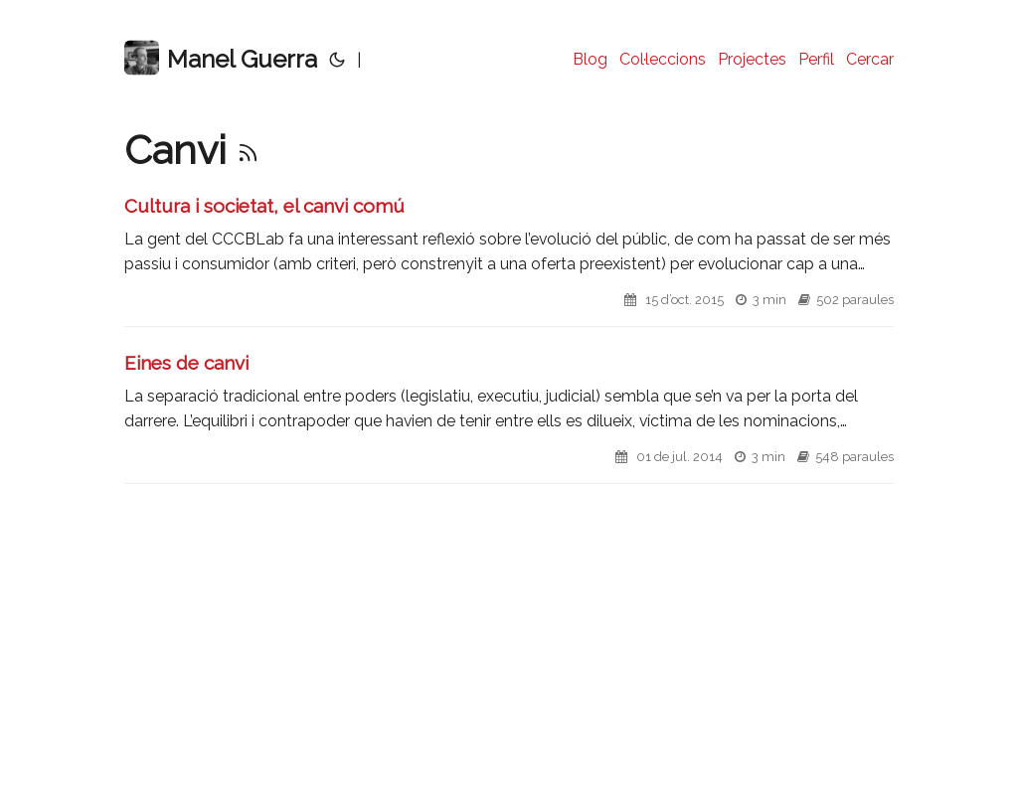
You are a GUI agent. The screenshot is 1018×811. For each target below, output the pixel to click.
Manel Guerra (220, 58)
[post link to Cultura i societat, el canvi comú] (509, 260)
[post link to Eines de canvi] (509, 417)
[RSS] (248, 149)
